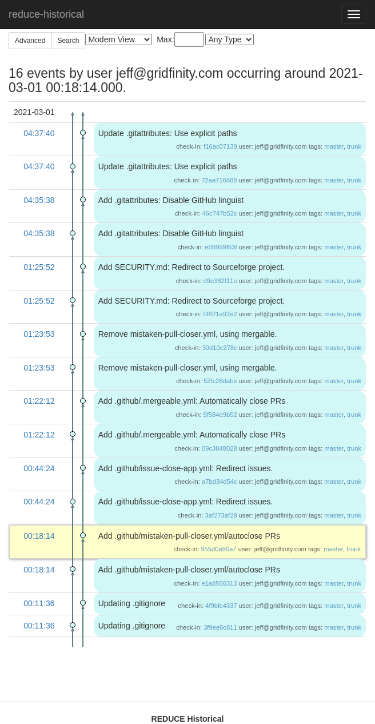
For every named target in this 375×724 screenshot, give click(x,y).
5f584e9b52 (220, 414)
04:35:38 (39, 200)
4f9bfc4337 (221, 605)
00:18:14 (39, 535)
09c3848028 (219, 448)
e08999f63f (221, 247)
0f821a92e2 (220, 314)
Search (68, 41)
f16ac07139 (220, 146)
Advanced (30, 41)
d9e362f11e (220, 280)
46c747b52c (219, 213)
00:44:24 (39, 468)
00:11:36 (39, 603)
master (334, 146)
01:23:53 (39, 334)
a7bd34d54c (219, 481)
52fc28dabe (220, 380)
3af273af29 (221, 515)
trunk (354, 146)
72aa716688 (219, 180)
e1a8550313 (219, 583)
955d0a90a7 (218, 549)
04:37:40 (39, 133)
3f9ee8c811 (220, 627)
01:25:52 (39, 267)
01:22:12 (39, 400)
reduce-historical (46, 14)
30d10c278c (219, 347)
